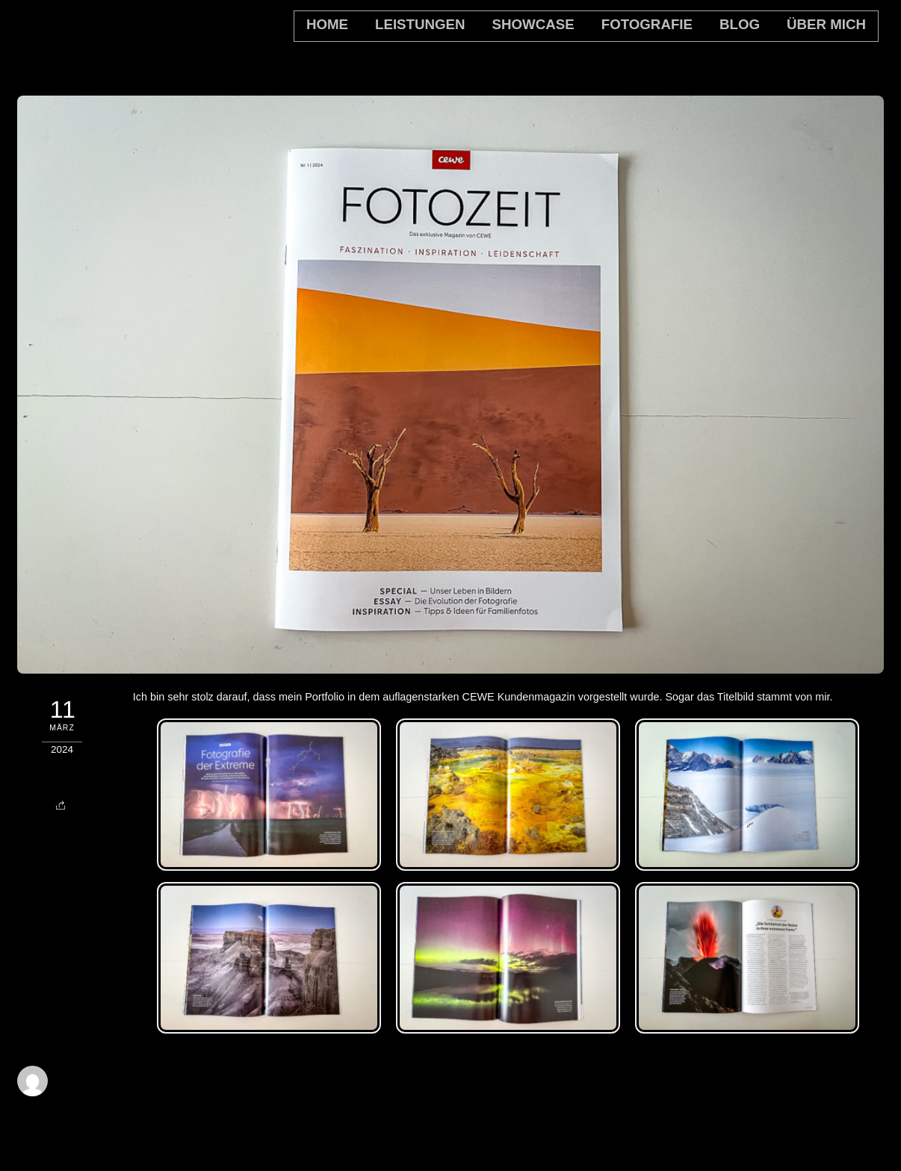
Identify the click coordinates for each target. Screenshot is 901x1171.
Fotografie (647, 24)
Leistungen (420, 24)
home (327, 24)
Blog (739, 24)
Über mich (826, 24)
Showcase (533, 24)
